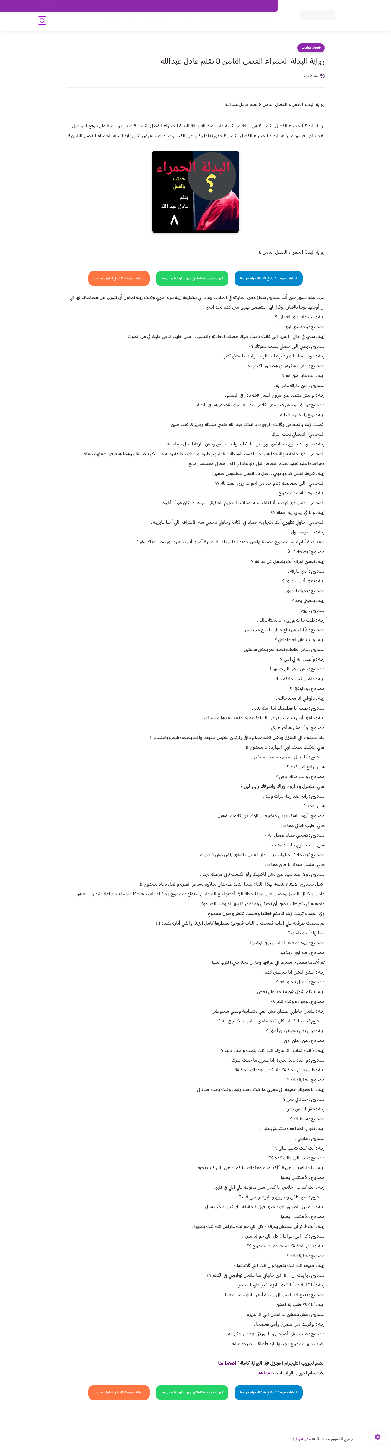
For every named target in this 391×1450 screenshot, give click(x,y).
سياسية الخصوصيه (162, 6)
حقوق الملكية (242, 6)
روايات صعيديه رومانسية (169, 22)
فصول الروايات (259, 22)
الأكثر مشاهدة (205, 22)
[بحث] (42, 22)
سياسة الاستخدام (195, 6)
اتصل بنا (265, 6)
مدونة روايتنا (301, 1439)
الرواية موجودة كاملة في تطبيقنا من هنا (119, 278)
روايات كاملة (232, 22)
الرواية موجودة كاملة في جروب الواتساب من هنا (192, 278)
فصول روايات (311, 48)
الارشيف (136, 6)
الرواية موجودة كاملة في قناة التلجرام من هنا (268, 278)
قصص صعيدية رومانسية (122, 22)
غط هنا (224, 1364)
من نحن (220, 6)
